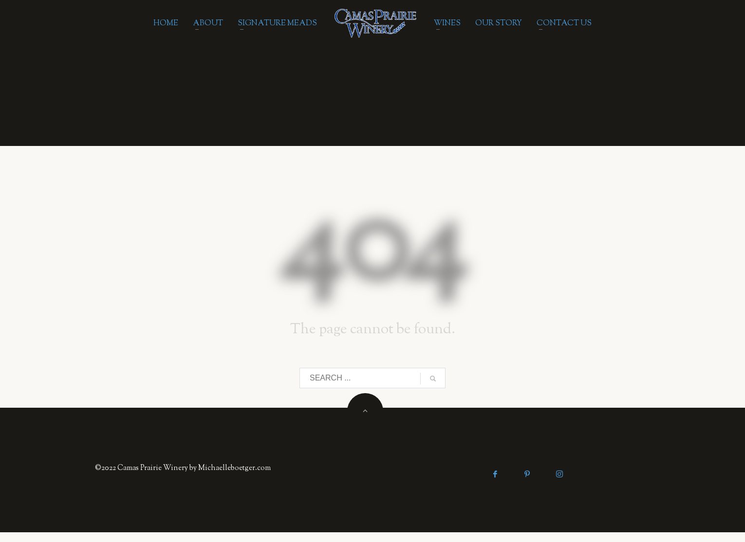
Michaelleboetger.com (234, 468)
